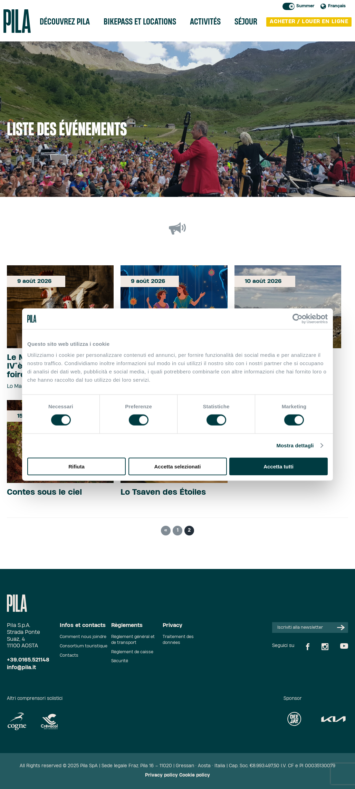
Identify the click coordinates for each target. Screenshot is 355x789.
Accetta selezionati (177, 466)
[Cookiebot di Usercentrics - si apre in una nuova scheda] (297, 319)
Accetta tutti (278, 466)
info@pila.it (21, 667)
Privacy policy (161, 775)
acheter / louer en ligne (309, 21)
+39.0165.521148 (28, 660)
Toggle (288, 6)
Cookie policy (194, 775)
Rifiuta (76, 466)
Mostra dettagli (295, 445)
